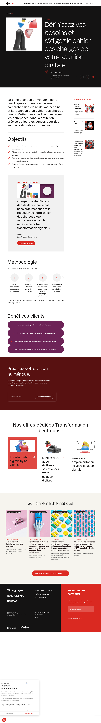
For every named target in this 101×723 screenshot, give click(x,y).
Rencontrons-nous (44, 397)
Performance (57, 3)
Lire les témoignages (26, 243)
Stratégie (39, 3)
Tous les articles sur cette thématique (49, 573)
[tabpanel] (16, 535)
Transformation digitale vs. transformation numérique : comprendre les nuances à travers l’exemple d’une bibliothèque (39, 547)
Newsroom (73, 3)
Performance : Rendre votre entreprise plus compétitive (78, 145)
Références (65, 3)
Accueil (8, 13)
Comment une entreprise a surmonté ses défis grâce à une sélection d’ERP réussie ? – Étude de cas (84, 546)
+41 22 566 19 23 (40, 597)
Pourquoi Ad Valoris (30, 3)
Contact (86, 3)
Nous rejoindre (15, 595)
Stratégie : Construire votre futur (77, 106)
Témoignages (15, 590)
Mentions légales (11, 612)
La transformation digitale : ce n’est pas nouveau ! (14, 544)
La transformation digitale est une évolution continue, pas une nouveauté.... (16, 551)
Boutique (79, 3)
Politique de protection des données (16, 614)
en (92, 3)
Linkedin (49, 590)
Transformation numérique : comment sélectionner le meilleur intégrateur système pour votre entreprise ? (61, 546)
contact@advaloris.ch (42, 594)
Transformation (47, 3)
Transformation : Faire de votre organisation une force (79, 125)
